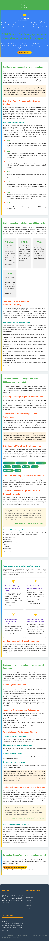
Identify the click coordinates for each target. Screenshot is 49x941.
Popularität (24, 7)
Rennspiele (28, 900)
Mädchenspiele (29, 897)
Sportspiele (28, 905)
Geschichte (25, 2)
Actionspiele (28, 902)
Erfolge (23, 5)
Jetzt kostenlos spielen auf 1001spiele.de (15, 867)
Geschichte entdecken (24, 52)
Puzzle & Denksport (30, 895)
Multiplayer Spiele (30, 908)
